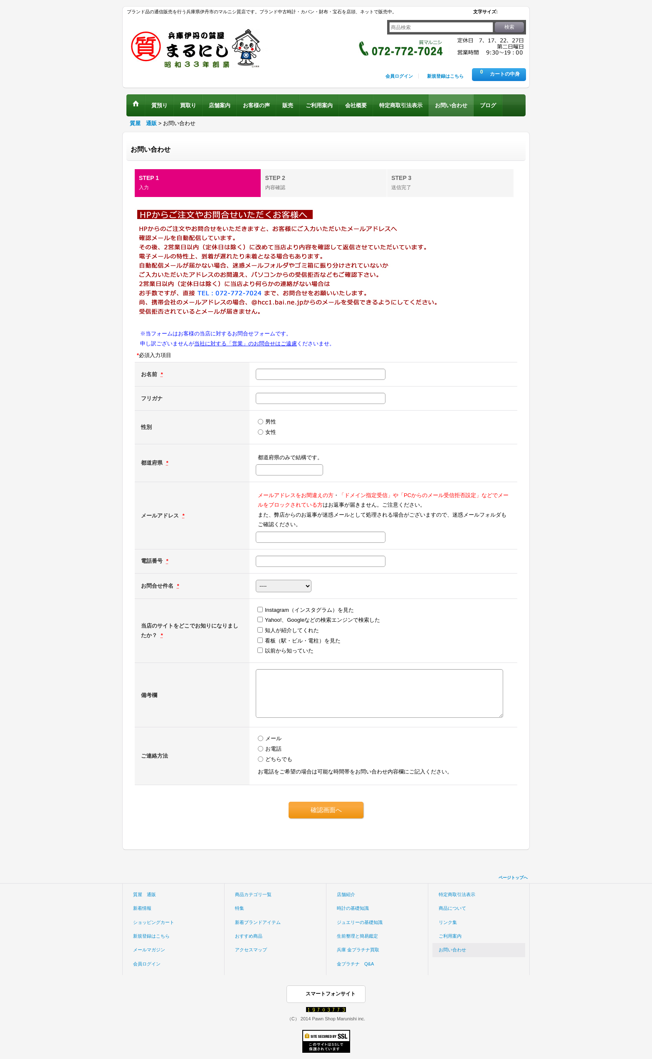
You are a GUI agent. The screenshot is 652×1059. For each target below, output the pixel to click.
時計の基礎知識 (353, 908)
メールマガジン (149, 949)
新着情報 (142, 908)
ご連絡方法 (154, 756)
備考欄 (149, 695)
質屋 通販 (144, 894)
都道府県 (152, 463)
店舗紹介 (346, 894)
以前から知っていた (289, 651)
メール (273, 738)
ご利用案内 (450, 935)
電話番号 (152, 561)
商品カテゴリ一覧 (253, 894)
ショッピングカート (153, 922)
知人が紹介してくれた (292, 630)
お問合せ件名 (158, 586)
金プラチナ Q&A (355, 963)
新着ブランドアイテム (258, 922)
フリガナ (152, 398)
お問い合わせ (452, 949)
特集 (239, 908)
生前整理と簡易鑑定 (357, 935)
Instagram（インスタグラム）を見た (309, 610)
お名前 (150, 374)
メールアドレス (160, 515)
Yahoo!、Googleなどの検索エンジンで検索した (322, 620)
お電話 (273, 749)
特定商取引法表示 (457, 894)
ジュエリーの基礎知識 (360, 922)
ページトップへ (513, 877)
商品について (452, 908)
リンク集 (448, 922)
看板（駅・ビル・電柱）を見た (303, 641)
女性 (270, 432)
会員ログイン (399, 76)
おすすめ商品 (248, 935)
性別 (146, 427)
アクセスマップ (251, 949)
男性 (270, 422)
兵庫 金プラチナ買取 (358, 949)
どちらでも (278, 759)
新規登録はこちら (445, 76)
